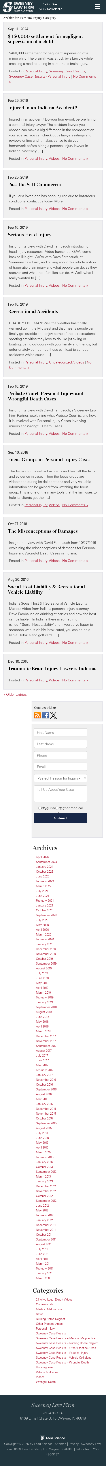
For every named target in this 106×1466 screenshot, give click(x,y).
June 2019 (42, 978)
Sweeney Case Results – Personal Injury (62, 1352)
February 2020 (45, 939)
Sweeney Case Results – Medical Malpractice (65, 1338)
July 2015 (42, 1133)
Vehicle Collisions (47, 1372)
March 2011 (43, 1263)
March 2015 (43, 1152)
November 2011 (46, 1229)
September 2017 (46, 1046)
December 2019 (46, 949)
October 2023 (44, 871)
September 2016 (46, 1089)
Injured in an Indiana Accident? (42, 108)
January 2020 (44, 944)
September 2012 (46, 1200)
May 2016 (42, 1099)
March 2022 (43, 886)
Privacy (74, 1444)
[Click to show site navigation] (97, 7)
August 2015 (44, 1128)
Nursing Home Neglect (50, 1319)
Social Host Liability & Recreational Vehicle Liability (46, 589)
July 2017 (42, 1055)
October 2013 (44, 1167)
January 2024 (44, 866)
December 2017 (46, 1036)
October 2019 (44, 958)
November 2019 (46, 954)
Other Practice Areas (49, 1323)
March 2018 (43, 1031)
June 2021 (42, 895)
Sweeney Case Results (67, 71)
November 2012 (46, 1191)
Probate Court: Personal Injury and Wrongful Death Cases (45, 396)
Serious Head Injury (29, 235)
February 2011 (44, 1268)
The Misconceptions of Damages (43, 531)
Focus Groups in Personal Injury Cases (49, 459)
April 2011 (42, 1259)
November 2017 (46, 1041)
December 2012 (46, 1186)
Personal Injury (36, 71)
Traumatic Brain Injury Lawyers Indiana (52, 669)
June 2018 (42, 1016)
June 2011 (42, 1254)
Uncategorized (60, 362)
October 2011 (44, 1234)
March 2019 (43, 992)
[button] (50, 7)
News (40, 1314)
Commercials (44, 1304)
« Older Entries (15, 694)
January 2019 (44, 1002)
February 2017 (44, 1070)
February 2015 (44, 1157)
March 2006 (43, 1278)
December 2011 (46, 1225)
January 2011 (44, 1273)
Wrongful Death (46, 1381)
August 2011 (44, 1244)
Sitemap (60, 1444)
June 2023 (42, 876)
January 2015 (44, 1162)
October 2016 (44, 1084)
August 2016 (44, 1094)
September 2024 (46, 862)
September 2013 (46, 1171)
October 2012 (44, 1196)
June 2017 (42, 1060)
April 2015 (42, 1147)
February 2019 (44, 997)
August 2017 (44, 1050)
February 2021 (45, 900)
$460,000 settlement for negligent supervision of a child (45, 38)
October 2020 (44, 910)
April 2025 (42, 857)
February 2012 (44, 1215)
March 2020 (43, 934)
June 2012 (42, 1205)
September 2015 (46, 1123)
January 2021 (44, 905)
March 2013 (43, 1176)
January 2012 (44, 1220)
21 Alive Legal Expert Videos (54, 1299)
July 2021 (42, 891)
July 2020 (42, 920)
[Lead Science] (52, 1437)
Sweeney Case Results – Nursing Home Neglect (67, 1343)
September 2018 (46, 1007)
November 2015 (46, 1113)
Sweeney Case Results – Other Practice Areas (66, 1348)
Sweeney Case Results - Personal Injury (39, 76)
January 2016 (44, 1104)
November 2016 (46, 1079)
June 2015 (42, 1137)
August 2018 (44, 1012)
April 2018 (42, 1026)
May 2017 (42, 1065)
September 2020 (46, 915)
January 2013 (44, 1181)
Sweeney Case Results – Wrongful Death (62, 1362)
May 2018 (42, 1021)
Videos (54, 158)
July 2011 (42, 1249)
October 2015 (44, 1118)
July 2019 (42, 973)
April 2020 (42, 929)
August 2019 (44, 968)
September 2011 (46, 1239)
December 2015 (46, 1108)
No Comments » (75, 158)
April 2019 (42, 987)
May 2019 (42, 983)
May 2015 (42, 1142)
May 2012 (42, 1210)
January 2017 (44, 1075)
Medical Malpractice (49, 1309)
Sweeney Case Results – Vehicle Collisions (63, 1357)
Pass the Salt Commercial (35, 184)
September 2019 (46, 963)
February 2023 (45, 881)
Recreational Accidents (33, 311)
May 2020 (42, 925)
